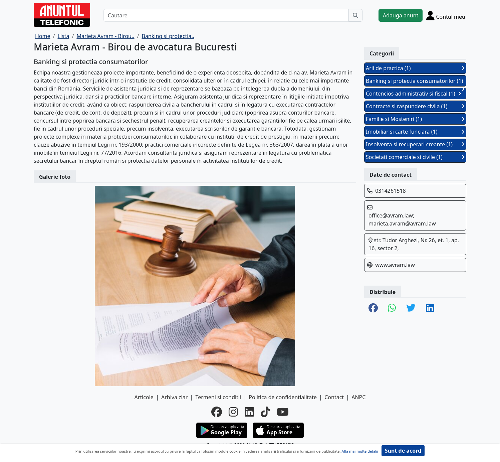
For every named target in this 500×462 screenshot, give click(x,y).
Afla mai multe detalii (359, 451)
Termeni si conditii (218, 397)
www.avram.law (395, 265)
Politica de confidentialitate (283, 397)
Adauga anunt (400, 15)
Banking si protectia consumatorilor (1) (415, 82)
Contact (334, 397)
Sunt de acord (403, 450)
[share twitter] (411, 308)
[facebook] (216, 412)
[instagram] (233, 412)
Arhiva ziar (174, 397)
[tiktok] (265, 412)
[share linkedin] (430, 308)
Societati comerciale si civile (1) (415, 157)
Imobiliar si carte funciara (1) (415, 131)
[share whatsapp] (392, 308)
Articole (144, 397)
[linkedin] (249, 412)
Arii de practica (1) (415, 68)
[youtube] (283, 412)
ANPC (358, 397)
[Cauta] (355, 15)
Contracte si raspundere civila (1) (415, 106)
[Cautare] (226, 15)
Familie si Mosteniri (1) (415, 119)
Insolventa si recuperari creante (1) (415, 144)
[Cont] (445, 15)
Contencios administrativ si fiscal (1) (413, 93)
